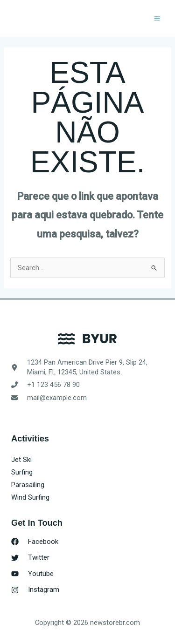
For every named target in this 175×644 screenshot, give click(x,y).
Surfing (22, 472)
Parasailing (27, 485)
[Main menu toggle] (157, 18)
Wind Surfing (30, 497)
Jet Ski (21, 459)
